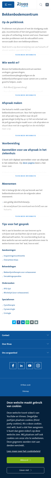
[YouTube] (29, 365)
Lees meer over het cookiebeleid (23, 451)
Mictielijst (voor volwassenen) (16, 292)
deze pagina (29, 163)
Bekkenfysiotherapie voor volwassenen (20, 272)
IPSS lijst (7, 288)
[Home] (23, 4)
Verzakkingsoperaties (12, 276)
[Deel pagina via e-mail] (32, 322)
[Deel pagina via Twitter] (14, 322)
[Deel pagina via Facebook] (18, 322)
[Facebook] (13, 365)
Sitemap (25, 391)
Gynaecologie (9, 309)
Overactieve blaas (11, 260)
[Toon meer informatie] (25, 49)
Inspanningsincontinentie (14, 256)
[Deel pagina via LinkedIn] (23, 322)
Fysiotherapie (9, 305)
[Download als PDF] (36, 322)
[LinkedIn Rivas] (21, 365)
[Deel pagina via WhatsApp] (27, 322)
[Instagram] (38, 365)
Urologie (7, 313)
